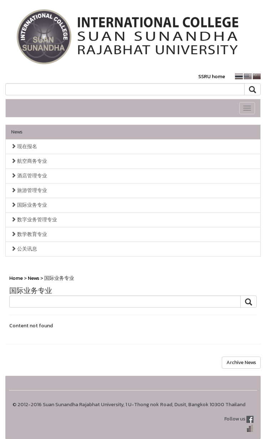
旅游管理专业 (29, 190)
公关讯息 (24, 249)
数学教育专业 (29, 234)
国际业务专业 (29, 205)
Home (16, 278)
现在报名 (24, 146)
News (16, 132)
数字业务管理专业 (34, 219)
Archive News (241, 362)
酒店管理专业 (29, 176)
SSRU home (211, 76)
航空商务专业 (29, 161)
